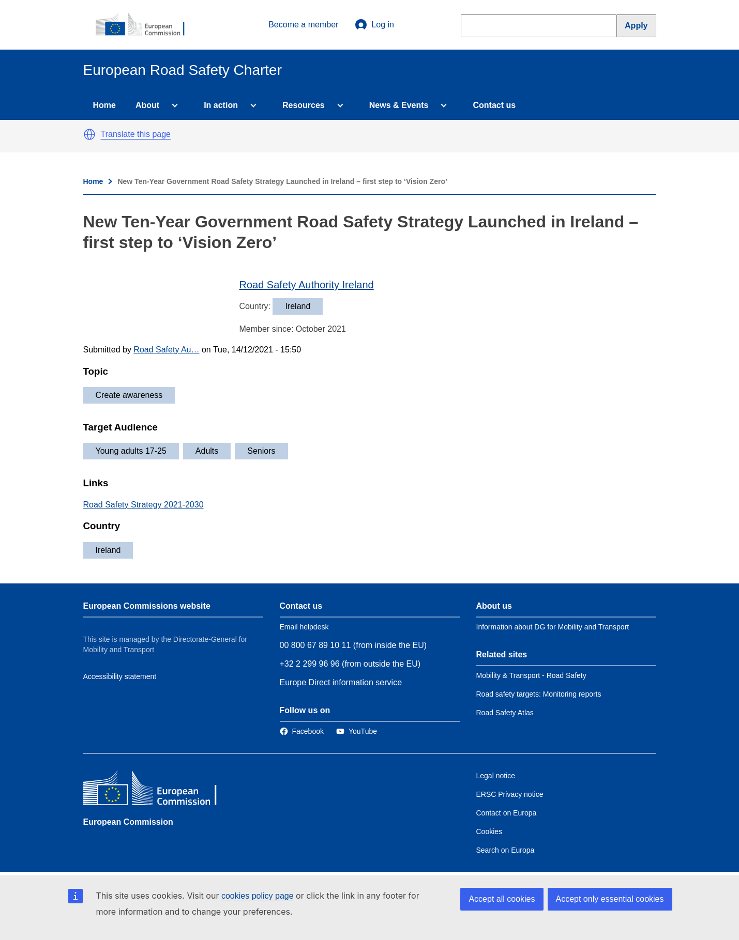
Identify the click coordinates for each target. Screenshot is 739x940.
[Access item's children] (172, 105)
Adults (206, 450)
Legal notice (496, 776)
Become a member (303, 24)
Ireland (108, 550)
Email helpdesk (304, 627)
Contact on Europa (506, 813)
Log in (374, 25)
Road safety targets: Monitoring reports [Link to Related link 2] (538, 694)
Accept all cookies (502, 899)
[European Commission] (145, 24)
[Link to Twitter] (356, 731)
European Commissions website (146, 606)
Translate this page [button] (136, 134)
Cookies (489, 831)
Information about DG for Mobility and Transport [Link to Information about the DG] (552, 627)
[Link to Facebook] (302, 731)
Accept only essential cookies (610, 899)
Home (104, 105)
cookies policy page (257, 895)
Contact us (494, 105)
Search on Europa (505, 850)
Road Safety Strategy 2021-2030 (143, 504)
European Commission (128, 822)
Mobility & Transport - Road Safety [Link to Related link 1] (531, 675)
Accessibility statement (120, 676)
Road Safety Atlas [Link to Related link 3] (505, 712)
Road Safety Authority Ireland (306, 284)
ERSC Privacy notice (510, 794)
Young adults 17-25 (131, 450)
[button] (89, 134)
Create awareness (129, 395)
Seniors (261, 450)
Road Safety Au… (166, 349)
